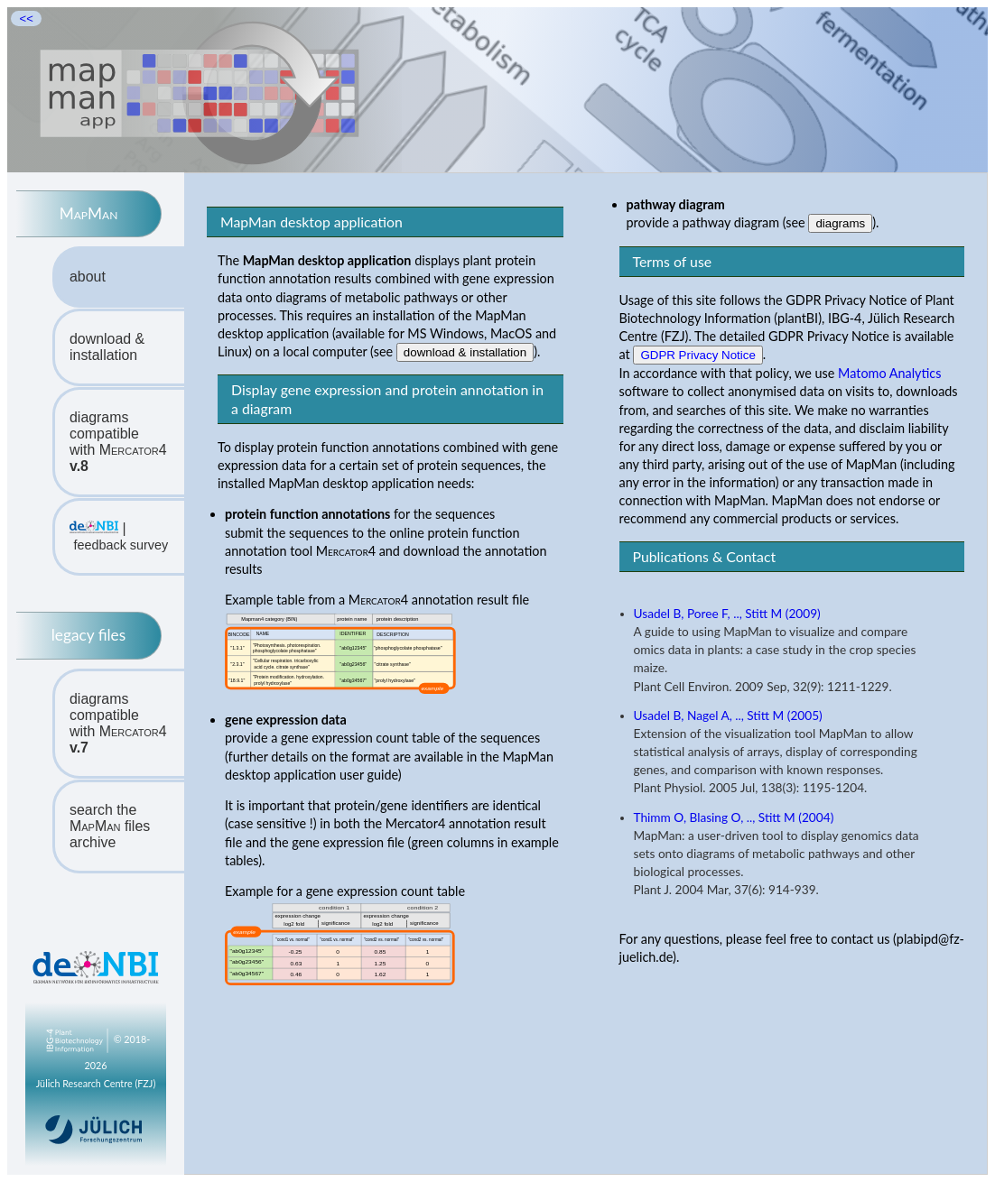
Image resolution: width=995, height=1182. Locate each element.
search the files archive (110, 826)
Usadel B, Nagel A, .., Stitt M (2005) (728, 715)
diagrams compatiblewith (118, 442)
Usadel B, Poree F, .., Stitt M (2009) (727, 613)
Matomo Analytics (889, 373)
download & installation (107, 347)
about (88, 276)
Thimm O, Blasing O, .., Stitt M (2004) (734, 817)
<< (26, 18)
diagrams (840, 223)
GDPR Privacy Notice (697, 355)
